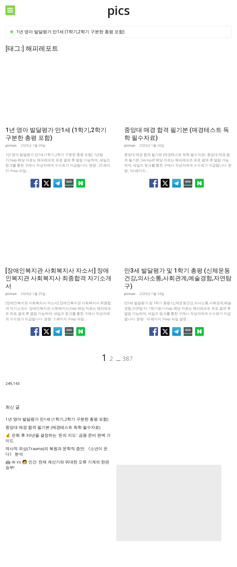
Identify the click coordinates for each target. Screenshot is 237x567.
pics (118, 10)
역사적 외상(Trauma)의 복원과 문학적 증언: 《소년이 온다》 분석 (56, 451)
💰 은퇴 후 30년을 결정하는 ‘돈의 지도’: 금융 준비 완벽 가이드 (58, 438)
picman (11, 145)
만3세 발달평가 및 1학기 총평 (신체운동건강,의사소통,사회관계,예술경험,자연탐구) (178, 278)
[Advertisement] (169, 503)
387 (127, 358)
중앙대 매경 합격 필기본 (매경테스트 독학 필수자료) (53, 427)
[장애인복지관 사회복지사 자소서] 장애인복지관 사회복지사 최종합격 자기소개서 (58, 278)
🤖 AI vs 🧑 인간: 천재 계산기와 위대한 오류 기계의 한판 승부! (57, 464)
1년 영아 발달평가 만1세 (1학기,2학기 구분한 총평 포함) (70, 31)
